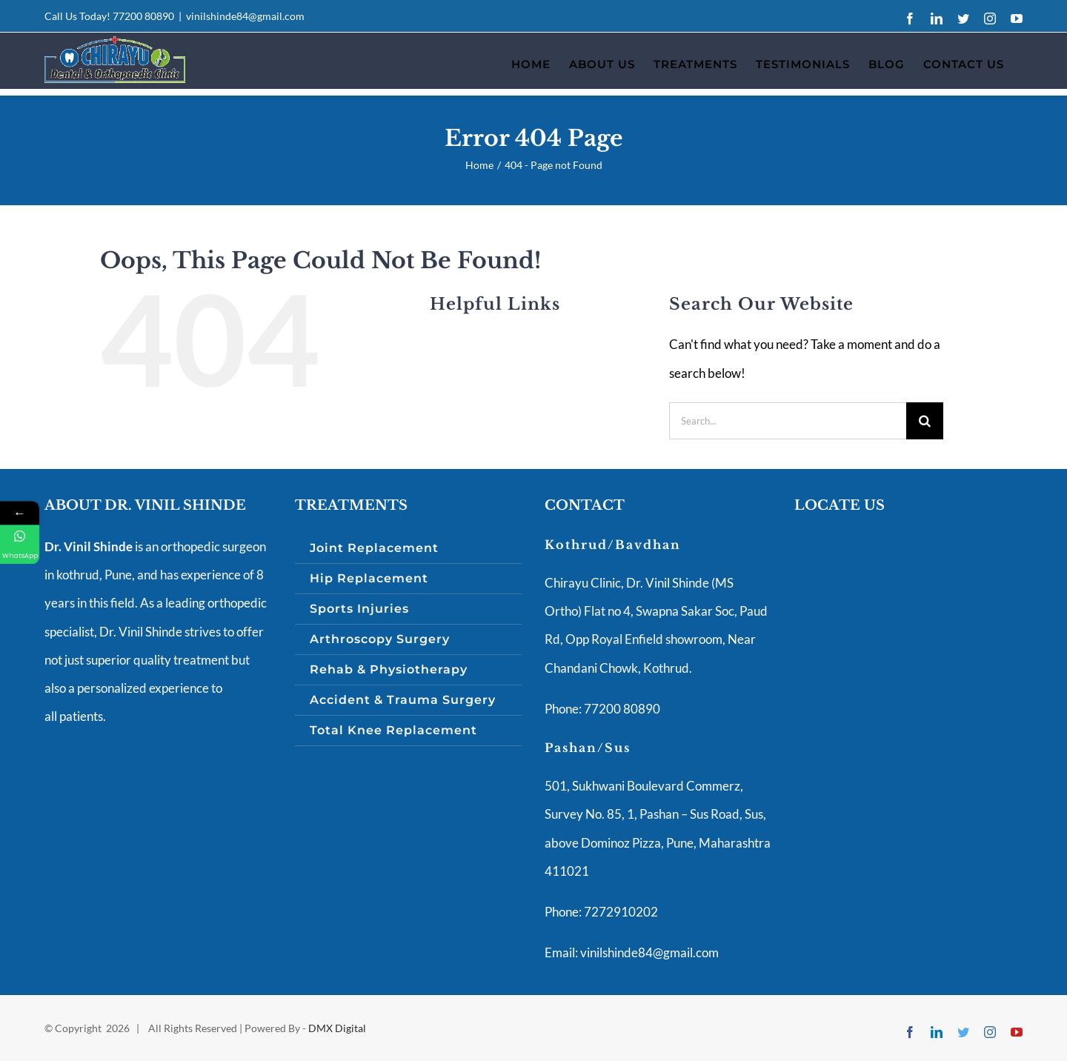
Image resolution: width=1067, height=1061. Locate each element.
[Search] (924, 420)
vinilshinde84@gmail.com (245, 16)
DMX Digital (337, 1028)
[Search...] (787, 420)
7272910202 (620, 911)
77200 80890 (143, 16)
